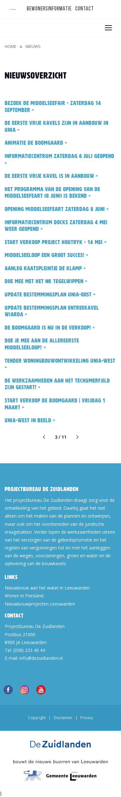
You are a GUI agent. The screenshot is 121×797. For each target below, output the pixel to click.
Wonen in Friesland (24, 596)
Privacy (86, 717)
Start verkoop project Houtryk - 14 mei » (56, 242)
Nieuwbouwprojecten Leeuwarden (40, 604)
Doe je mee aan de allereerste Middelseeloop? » (42, 344)
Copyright (37, 717)
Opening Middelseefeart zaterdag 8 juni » (57, 209)
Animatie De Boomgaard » (36, 143)
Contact (84, 9)
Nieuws (33, 46)
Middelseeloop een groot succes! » (46, 255)
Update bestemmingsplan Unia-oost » (50, 294)
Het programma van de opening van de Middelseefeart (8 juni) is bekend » (52, 192)
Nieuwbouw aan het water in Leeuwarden (47, 588)
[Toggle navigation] (108, 27)
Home (10, 46)
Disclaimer (63, 717)
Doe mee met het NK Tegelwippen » (46, 281)
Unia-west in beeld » (30, 420)
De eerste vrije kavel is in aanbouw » (51, 176)
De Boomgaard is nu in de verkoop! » (50, 328)
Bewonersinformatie (49, 9)
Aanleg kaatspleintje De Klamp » (45, 268)
